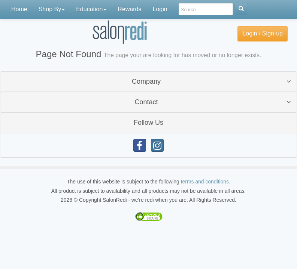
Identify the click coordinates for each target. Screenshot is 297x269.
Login (159, 9)
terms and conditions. (205, 182)
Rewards (129, 9)
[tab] (148, 82)
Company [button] (146, 81)
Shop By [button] (52, 9)
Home (19, 9)
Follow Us (148, 122)
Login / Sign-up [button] (262, 33)
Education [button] (91, 9)
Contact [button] (146, 102)
